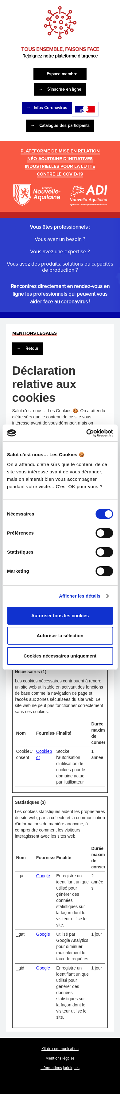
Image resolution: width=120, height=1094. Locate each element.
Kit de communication (60, 1048)
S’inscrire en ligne (60, 89)
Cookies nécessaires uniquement (60, 655)
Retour (27, 348)
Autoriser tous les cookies (60, 615)
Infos (46, 107)
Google (43, 875)
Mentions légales (60, 1058)
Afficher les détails (79, 595)
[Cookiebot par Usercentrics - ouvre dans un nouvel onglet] (86, 433)
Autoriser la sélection (60, 635)
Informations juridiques (60, 1067)
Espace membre (57, 74)
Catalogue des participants (60, 125)
